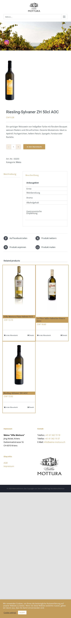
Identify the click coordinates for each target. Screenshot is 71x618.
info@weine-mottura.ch (54, 442)
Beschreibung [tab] (10, 174)
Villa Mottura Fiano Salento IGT (18, 316)
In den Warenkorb (34, 147)
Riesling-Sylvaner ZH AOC (16, 393)
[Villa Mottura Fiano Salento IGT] (19, 289)
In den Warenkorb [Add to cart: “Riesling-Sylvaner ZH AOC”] (12, 407)
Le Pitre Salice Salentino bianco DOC (51, 320)
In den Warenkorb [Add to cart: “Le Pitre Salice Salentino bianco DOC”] (45, 335)
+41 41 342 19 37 (52, 438)
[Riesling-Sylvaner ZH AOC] (19, 365)
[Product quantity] (13, 146)
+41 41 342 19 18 (52, 435)
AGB (5, 463)
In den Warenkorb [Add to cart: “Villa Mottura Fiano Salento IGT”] (12, 335)
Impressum (9, 466)
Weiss (18, 162)
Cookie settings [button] (10, 613)
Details (31, 335)
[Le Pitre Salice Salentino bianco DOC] (52, 289)
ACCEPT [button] (22, 612)
